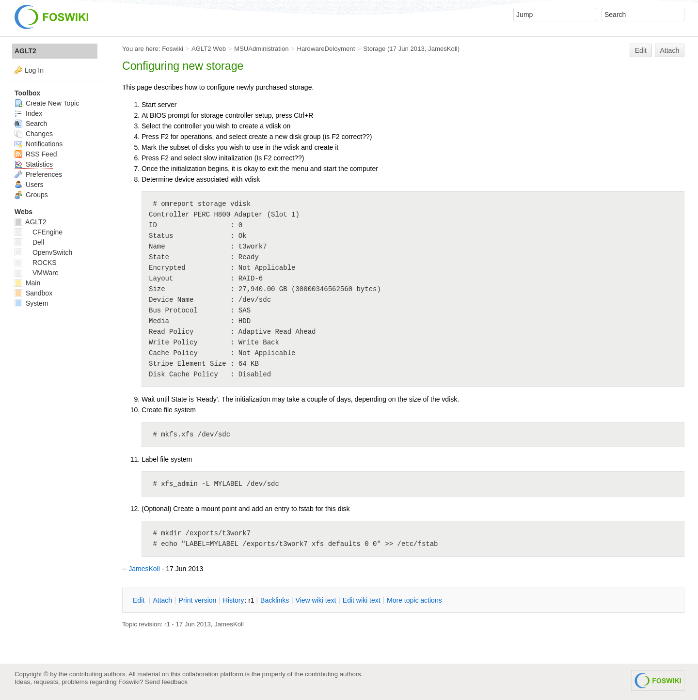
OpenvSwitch (43, 252)
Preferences (38, 174)
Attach (670, 50)
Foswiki (172, 48)
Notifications (39, 144)
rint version (198, 600)
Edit (641, 50)
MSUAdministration (261, 48)
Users (29, 184)
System (31, 303)
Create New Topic (47, 103)
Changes (34, 134)
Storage (374, 48)
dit (139, 600)
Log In (34, 70)
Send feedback (166, 681)
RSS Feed (36, 154)
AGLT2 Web (208, 48)
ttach (162, 600)
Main (27, 283)
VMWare (37, 273)
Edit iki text (362, 600)
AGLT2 (25, 51)
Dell (29, 242)
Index (28, 113)
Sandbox (33, 293)
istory (233, 600)
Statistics (34, 164)
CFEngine (39, 232)
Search (31, 123)
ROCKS (36, 262)
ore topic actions (414, 600)
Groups (31, 195)
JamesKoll (443, 48)
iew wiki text (316, 600)
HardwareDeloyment (326, 48)
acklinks (274, 600)
